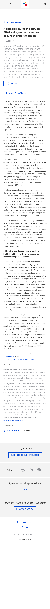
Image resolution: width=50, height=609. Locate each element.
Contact (25, 490)
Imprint (16, 534)
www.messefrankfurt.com (12, 420)
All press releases (14, 22)
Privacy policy (27, 534)
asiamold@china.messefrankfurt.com (18, 360)
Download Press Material (16, 93)
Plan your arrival (25, 509)
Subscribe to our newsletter (25, 455)
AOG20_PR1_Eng (14, 431)
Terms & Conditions (25, 522)
